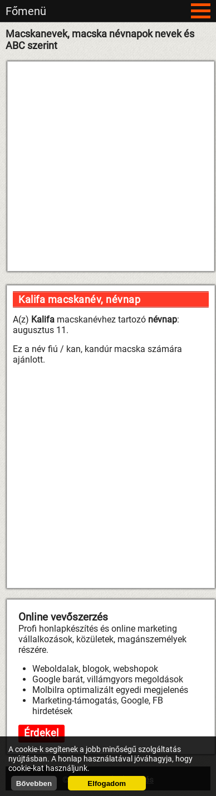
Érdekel (41, 733)
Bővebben (34, 783)
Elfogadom (106, 783)
